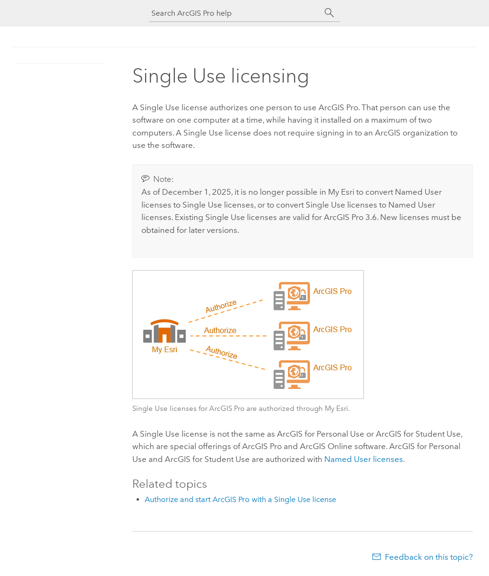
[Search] (329, 13)
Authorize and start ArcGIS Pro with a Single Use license (240, 499)
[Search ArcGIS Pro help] (235, 13)
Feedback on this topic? (429, 557)
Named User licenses (363, 459)
